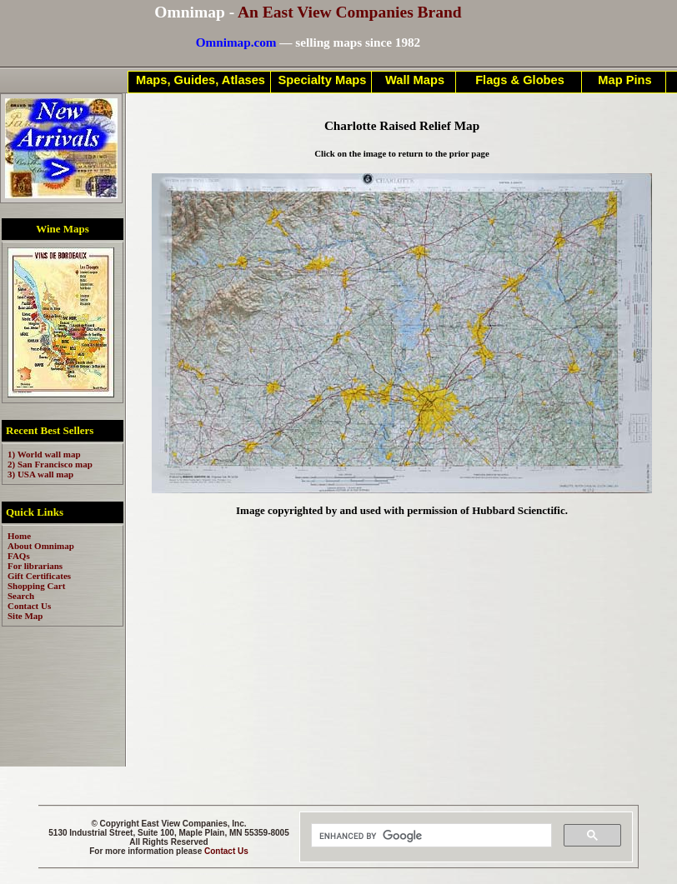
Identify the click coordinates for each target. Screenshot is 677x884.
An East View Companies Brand (350, 12)
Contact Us (226, 851)
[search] (429, 835)
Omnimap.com (236, 42)
